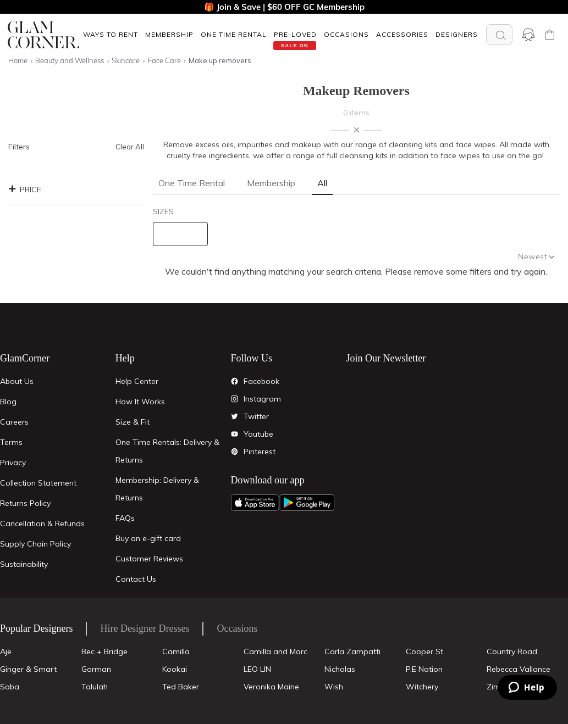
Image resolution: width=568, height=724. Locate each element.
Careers (14, 422)
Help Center (136, 381)
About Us (17, 381)
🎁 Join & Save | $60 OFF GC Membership (284, 7)
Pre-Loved (295, 34)
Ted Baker (180, 687)
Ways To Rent (110, 34)
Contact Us (135, 579)
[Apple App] (255, 502)
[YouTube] (235, 434)
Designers (456, 34)
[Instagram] (235, 399)
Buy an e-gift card (148, 538)
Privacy (13, 462)
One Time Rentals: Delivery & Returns (167, 451)
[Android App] (306, 502)
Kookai (174, 669)
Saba (9, 687)
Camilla (176, 651)
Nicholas (339, 669)
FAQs (125, 518)
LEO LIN (257, 669)
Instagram (262, 399)
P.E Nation (424, 669)
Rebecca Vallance (518, 669)
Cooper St (424, 651)
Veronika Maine (271, 687)
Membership (169, 34)
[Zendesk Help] (527, 687)
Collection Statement (38, 483)
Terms (11, 442)
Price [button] (24, 189)
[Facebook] (235, 381)
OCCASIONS (346, 34)
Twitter (256, 416)
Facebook (261, 381)
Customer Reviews (149, 559)
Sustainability (24, 564)
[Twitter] (235, 416)
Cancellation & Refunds (42, 523)
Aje (6, 651)
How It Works (140, 401)
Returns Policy (25, 503)
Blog (8, 401)
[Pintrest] (235, 451)
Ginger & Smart (28, 669)
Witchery (422, 687)
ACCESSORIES (402, 34)
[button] (110, 34)
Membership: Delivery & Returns (157, 489)
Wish (333, 687)
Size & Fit (132, 422)
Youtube (258, 434)
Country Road (512, 651)
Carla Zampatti (352, 651)
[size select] (180, 234)
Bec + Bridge (104, 651)
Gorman (96, 669)
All (322, 182)
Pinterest (259, 451)
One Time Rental (234, 34)
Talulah (94, 687)
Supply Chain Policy (35, 544)
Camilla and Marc (275, 651)
